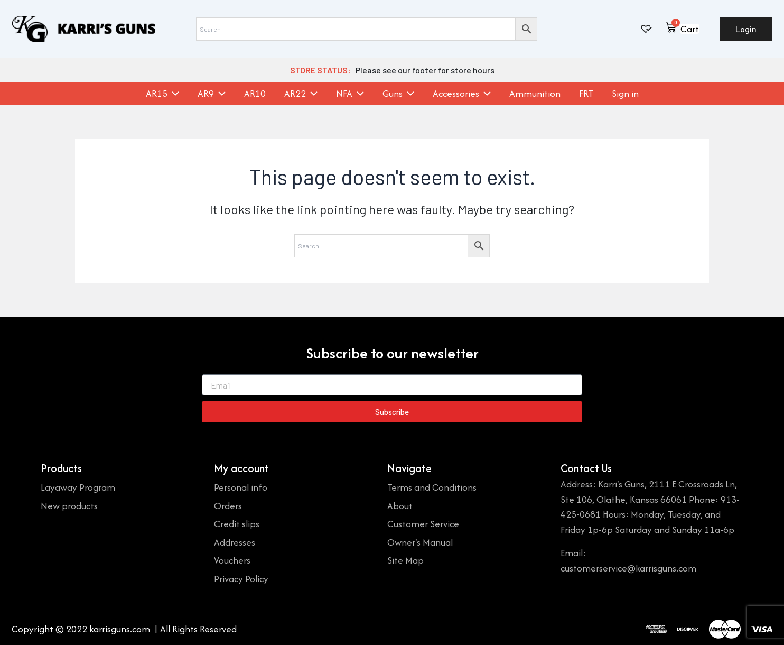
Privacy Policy (241, 578)
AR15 (162, 93)
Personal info (240, 487)
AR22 (301, 93)
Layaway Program (78, 487)
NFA (350, 93)
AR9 (212, 93)
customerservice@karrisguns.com (628, 568)
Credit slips (236, 523)
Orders (228, 505)
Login (746, 29)
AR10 (255, 93)
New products (69, 505)
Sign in (625, 93)
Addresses (234, 542)
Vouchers (232, 560)
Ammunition (535, 93)
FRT (586, 93)
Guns (398, 93)
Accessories (462, 93)
